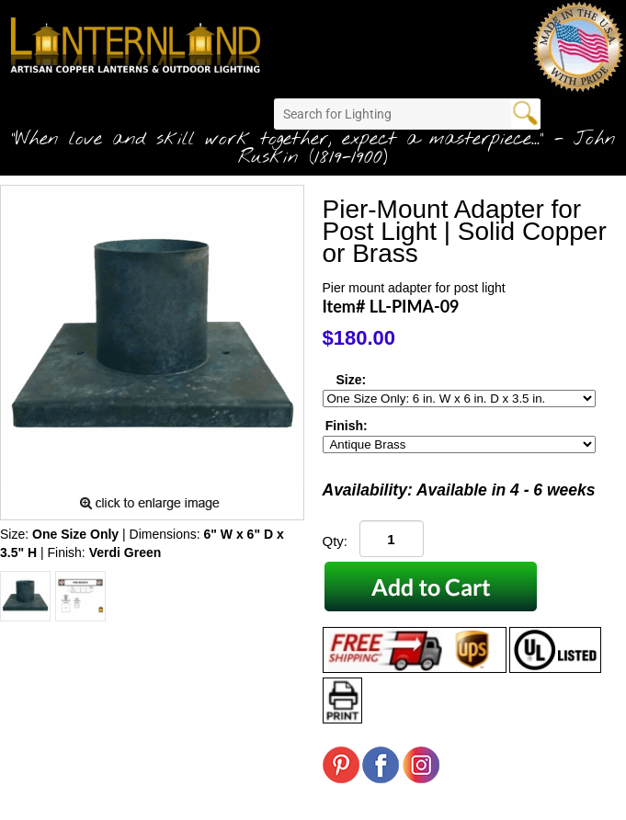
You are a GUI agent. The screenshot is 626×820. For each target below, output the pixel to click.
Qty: (335, 541)
